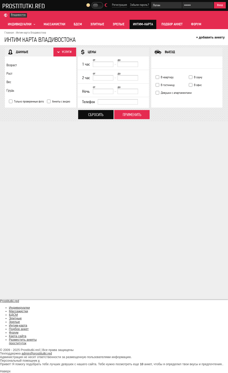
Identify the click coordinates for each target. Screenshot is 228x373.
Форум (196, 24)
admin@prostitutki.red (37, 353)
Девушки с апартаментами (176, 93)
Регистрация (119, 5)
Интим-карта (143, 24)
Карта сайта (17, 336)
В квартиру (167, 77)
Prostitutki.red (23, 6)
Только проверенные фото (29, 101)
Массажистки (54, 24)
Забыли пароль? (139, 5)
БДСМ (78, 24)
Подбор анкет (172, 24)
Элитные (97, 24)
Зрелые (118, 24)
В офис (198, 85)
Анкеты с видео (61, 101)
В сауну (198, 77)
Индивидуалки (19, 307)
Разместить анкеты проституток (23, 341)
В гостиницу (168, 85)
